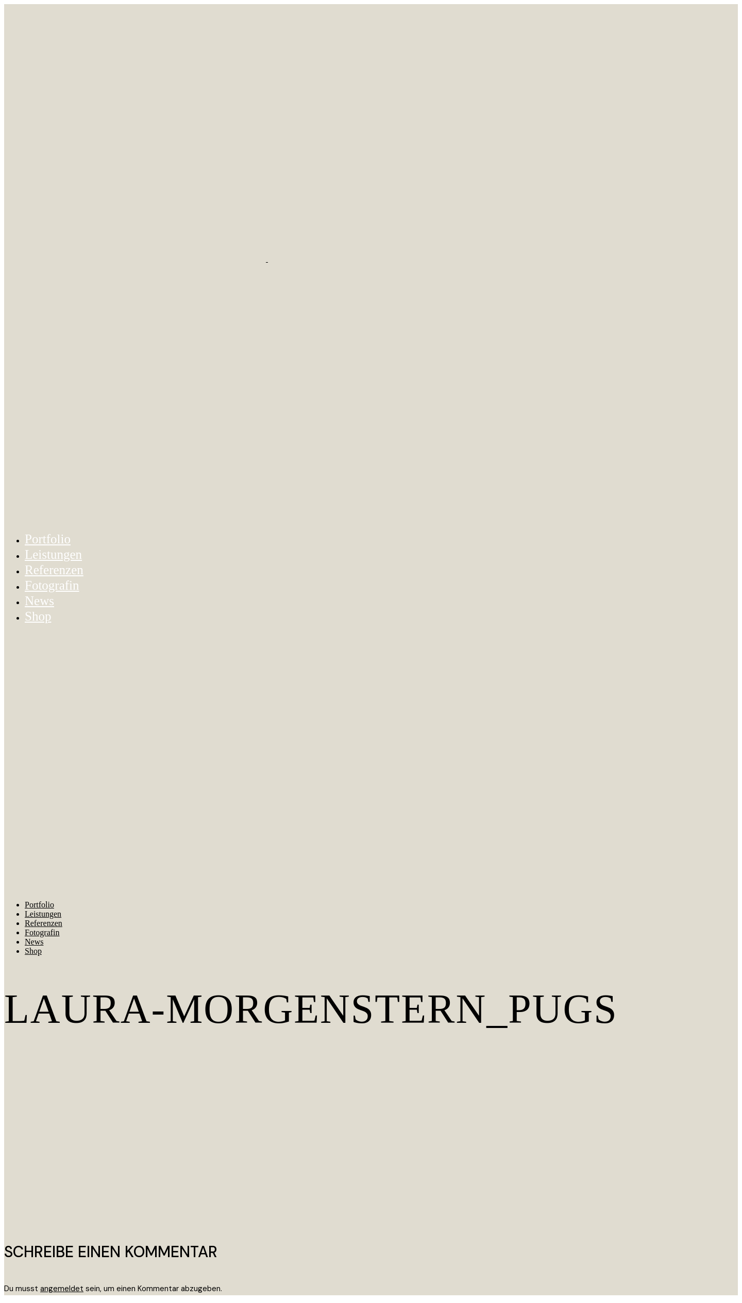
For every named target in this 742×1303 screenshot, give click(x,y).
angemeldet (61, 1288)
